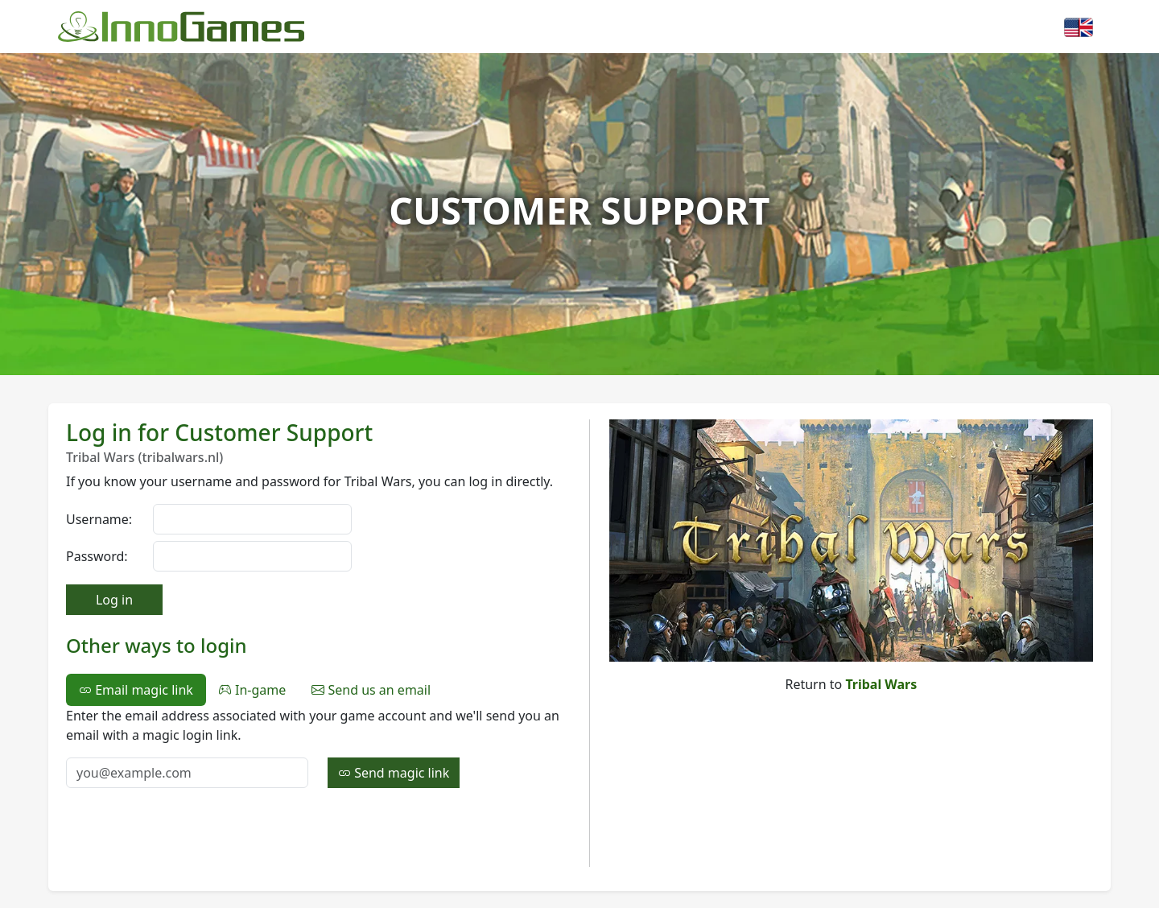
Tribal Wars (881, 684)
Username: (99, 519)
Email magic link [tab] (136, 690)
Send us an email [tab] (371, 690)
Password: (97, 556)
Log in (114, 600)
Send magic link (393, 773)
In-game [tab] (252, 690)
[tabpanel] (318, 747)
